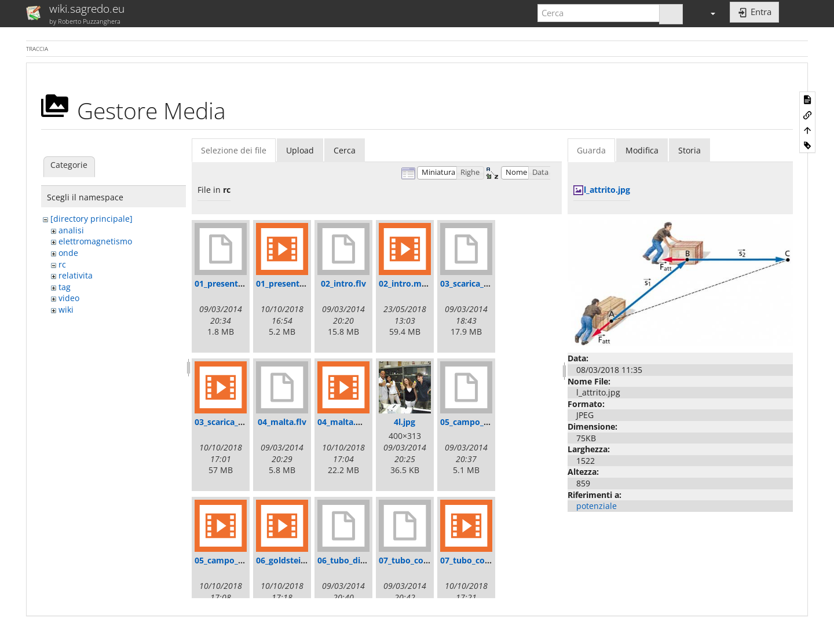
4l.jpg (404, 421)
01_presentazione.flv (236, 283)
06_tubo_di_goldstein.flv (365, 560)
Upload (300, 150)
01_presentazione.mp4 (301, 283)
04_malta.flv (282, 421)
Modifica (642, 150)
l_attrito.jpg (607, 189)
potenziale (596, 505)
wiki (66, 309)
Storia (689, 150)
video (68, 297)
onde (68, 252)
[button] (708, 13)
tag (64, 286)
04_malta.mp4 (345, 421)
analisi (71, 230)
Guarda (591, 150)
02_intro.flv (343, 283)
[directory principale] (91, 218)
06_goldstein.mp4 (291, 560)
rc (62, 264)
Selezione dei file (233, 150)
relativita (75, 275)
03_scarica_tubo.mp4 (236, 421)
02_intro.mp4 (405, 283)
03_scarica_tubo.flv (477, 283)
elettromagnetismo (95, 241)
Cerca (345, 150)
